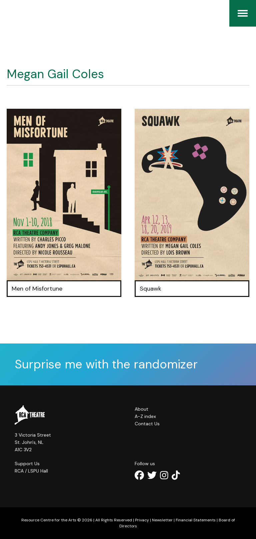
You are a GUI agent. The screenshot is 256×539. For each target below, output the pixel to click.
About (141, 409)
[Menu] (242, 13)
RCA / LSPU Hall (31, 471)
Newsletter (162, 520)
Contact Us (147, 424)
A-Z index (145, 416)
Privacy (142, 520)
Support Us (27, 464)
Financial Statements (196, 520)
